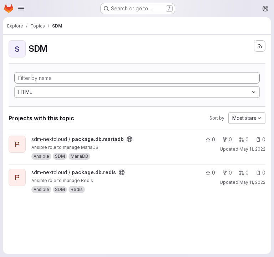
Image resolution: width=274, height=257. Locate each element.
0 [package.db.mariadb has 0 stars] (210, 139)
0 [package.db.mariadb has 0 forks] (227, 139)
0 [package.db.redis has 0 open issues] (260, 173)
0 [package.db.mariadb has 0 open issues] (260, 139)
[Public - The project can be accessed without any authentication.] (129, 139)
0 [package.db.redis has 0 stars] (210, 173)
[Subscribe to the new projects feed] (259, 46)
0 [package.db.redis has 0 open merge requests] (244, 173)
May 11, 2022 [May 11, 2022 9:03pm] (252, 149)
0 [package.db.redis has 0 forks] (227, 173)
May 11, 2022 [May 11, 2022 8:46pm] (252, 182)
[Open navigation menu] (21, 8)
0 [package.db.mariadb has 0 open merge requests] (244, 139)
